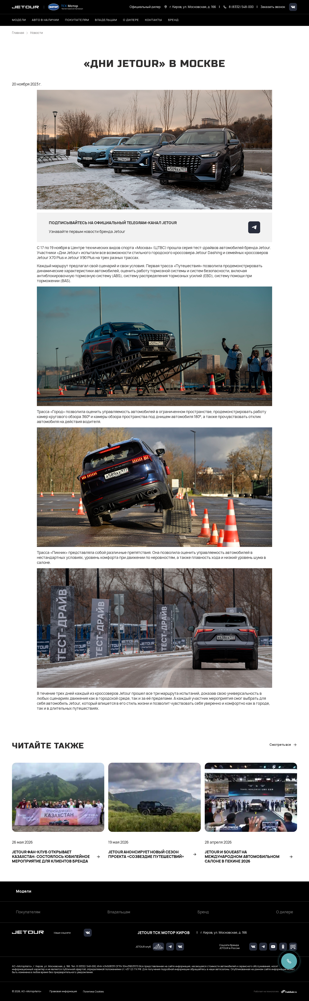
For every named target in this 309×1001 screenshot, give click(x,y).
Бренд (203, 912)
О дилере (131, 20)
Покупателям (28, 912)
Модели (23, 891)
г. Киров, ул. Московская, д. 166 (224, 933)
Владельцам (118, 912)
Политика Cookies (93, 991)
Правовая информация (63, 991)
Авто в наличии (45, 20)
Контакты (153, 20)
